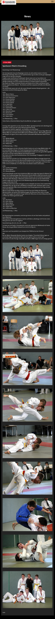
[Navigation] (52, 1)
